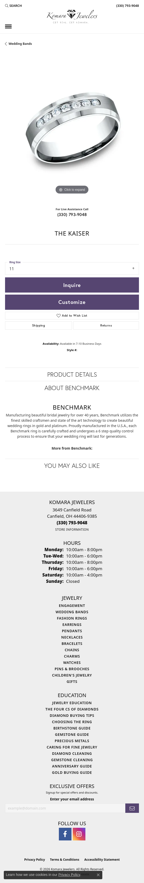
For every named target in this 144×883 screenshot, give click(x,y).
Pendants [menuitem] (72, 630)
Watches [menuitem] (72, 662)
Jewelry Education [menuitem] (72, 702)
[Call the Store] (72, 523)
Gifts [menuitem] (72, 681)
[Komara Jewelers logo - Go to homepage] (72, 16)
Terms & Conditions (64, 859)
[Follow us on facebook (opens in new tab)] (65, 834)
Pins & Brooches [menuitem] (72, 668)
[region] (72, 128)
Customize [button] (71, 301)
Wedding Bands (20, 44)
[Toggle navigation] (8, 26)
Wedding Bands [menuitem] (72, 611)
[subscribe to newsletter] (132, 808)
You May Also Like (72, 466)
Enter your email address (72, 799)
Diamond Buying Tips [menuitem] (72, 715)
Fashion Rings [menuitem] (72, 618)
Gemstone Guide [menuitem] (72, 734)
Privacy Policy (34, 859)
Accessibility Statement (102, 859)
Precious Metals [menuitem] (72, 740)
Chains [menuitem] (72, 649)
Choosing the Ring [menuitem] (72, 721)
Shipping (38, 325)
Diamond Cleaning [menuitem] (72, 753)
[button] (13, 5)
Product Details (72, 374)
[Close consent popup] (98, 874)
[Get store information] (72, 529)
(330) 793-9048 (72, 214)
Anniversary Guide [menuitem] (72, 766)
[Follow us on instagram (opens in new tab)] (79, 834)
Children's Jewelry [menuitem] (72, 675)
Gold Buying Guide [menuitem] (72, 772)
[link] (127, 5)
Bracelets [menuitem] (72, 643)
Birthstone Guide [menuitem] (72, 728)
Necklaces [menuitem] (72, 637)
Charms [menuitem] (72, 656)
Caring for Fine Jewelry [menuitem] (72, 747)
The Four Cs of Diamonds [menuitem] (72, 709)
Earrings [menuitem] (72, 624)
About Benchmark (72, 388)
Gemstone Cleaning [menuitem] (72, 759)
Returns (106, 325)
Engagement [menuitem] (72, 605)
